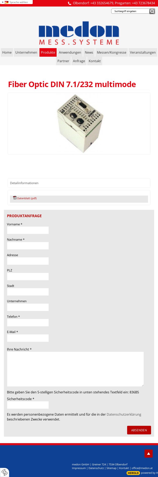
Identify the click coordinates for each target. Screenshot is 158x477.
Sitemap (111, 468)
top (149, 453)
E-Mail (12, 332)
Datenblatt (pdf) (27, 198)
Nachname (16, 239)
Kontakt (124, 468)
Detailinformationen (24, 183)
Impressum (79, 468)
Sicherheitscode (20, 399)
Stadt (10, 286)
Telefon (13, 316)
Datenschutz (96, 468)
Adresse (12, 255)
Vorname (14, 224)
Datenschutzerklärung (124, 414)
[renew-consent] (4, 472)
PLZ (9, 270)
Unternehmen (17, 301)
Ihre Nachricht (19, 349)
